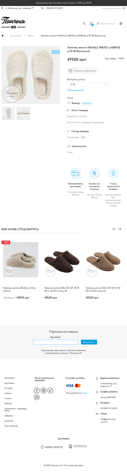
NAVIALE (87, 103)
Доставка (9, 383)
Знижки (8, 398)
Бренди (8, 403)
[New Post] (52, 447)
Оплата (8, 388)
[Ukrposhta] (78, 446)
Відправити (89, 342)
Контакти (10, 378)
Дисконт (9, 421)
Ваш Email (55, 337)
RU (124, 8)
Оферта (9, 416)
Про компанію (11, 426)
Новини (8, 393)
